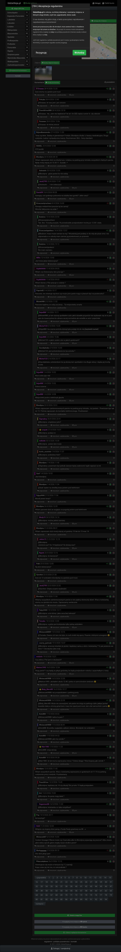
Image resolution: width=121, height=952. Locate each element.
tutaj (52, 32)
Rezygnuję (41, 52)
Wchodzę (79, 52)
